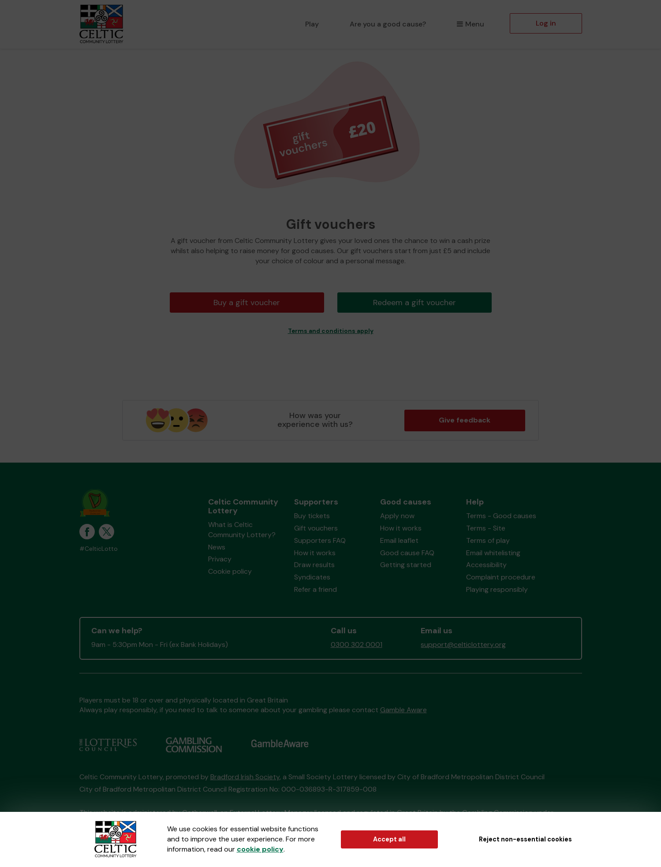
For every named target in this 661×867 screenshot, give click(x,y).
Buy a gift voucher (246, 302)
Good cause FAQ (407, 552)
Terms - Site (485, 528)
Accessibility (486, 564)
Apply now (397, 515)
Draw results (314, 564)
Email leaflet (399, 540)
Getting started (405, 564)
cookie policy (260, 849)
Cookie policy (230, 571)
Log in (546, 23)
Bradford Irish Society (245, 776)
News (216, 547)
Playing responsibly (497, 589)
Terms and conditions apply (330, 331)
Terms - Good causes (501, 515)
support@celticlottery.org (463, 644)
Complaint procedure (500, 577)
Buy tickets (312, 515)
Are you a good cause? (388, 24)
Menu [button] (470, 24)
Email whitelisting (493, 552)
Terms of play (488, 540)
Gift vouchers (316, 528)
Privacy (220, 559)
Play (312, 24)
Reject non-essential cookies (525, 839)
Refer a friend (315, 589)
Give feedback (464, 420)
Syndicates (312, 577)
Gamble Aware (403, 709)
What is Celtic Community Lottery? (242, 529)
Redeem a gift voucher (414, 302)
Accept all (389, 839)
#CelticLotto (98, 549)
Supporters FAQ (320, 540)
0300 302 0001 (356, 644)
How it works (315, 552)
